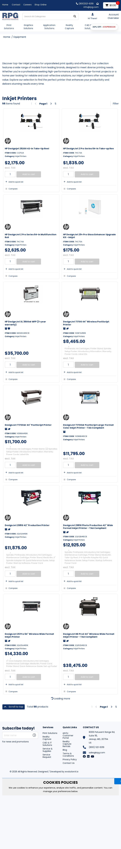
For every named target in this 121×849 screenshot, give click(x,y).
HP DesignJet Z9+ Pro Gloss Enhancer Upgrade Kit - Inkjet (89, 236)
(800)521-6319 (84, 3)
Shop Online (41, 4)
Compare (11, 189)
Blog (65, 749)
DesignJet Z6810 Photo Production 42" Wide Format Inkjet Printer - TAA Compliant (88, 527)
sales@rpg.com (97, 752)
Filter (116, 103)
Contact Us (68, 763)
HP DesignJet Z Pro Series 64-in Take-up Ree (88, 148)
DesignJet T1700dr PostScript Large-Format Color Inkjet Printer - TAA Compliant (88, 426)
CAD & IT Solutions (90, 27)
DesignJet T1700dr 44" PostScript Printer (28, 424)
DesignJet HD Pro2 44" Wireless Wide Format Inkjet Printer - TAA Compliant (88, 635)
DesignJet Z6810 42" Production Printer (27, 525)
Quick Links (70, 727)
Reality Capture (69, 27)
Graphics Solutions (28, 27)
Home (5, 4)
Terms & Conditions (68, 754)
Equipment (19, 37)
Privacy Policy (70, 759)
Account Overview (113, 16)
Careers (27, 4)
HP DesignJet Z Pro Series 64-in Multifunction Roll (30, 236)
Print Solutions (9, 27)
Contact (16, 4)
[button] (104, 27)
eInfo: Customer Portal (68, 735)
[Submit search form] (75, 16)
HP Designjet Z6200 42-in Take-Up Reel (27, 148)
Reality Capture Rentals (67, 744)
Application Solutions (49, 27)
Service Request (47, 756)
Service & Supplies (47, 750)
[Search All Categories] (50, 16)
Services (48, 727)
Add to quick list (14, 182)
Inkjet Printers (20, 156)
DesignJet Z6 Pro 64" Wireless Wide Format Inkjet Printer (29, 635)
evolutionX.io (71, 771)
